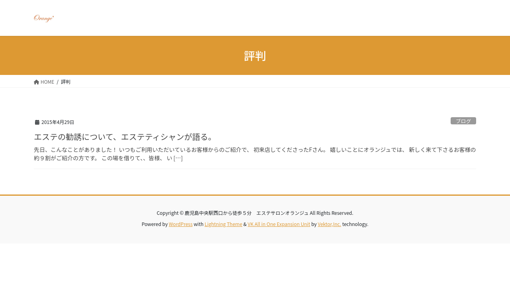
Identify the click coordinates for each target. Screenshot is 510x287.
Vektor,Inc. (329, 223)
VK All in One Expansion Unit (279, 223)
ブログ (463, 121)
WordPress (181, 223)
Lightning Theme (223, 223)
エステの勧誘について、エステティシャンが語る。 (125, 136)
